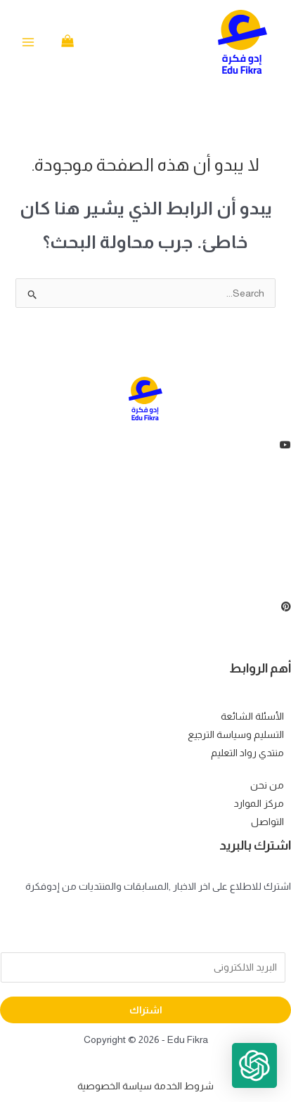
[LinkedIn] (145, 540)
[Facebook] (145, 476)
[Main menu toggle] (28, 42)
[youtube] (145, 443)
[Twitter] (145, 508)
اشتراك (145, 1010)
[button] (254, 1065)
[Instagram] (145, 573)
